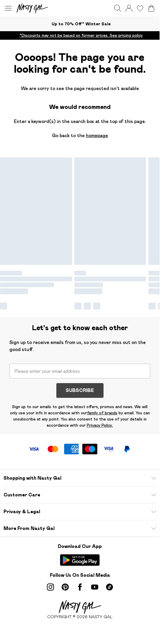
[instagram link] (50, 587)
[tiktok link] (109, 587)
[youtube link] (94, 587)
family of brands (102, 412)
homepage (97, 135)
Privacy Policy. (100, 425)
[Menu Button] (8, 8)
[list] (80, 35)
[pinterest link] (65, 587)
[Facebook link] (79, 587)
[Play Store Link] (80, 560)
